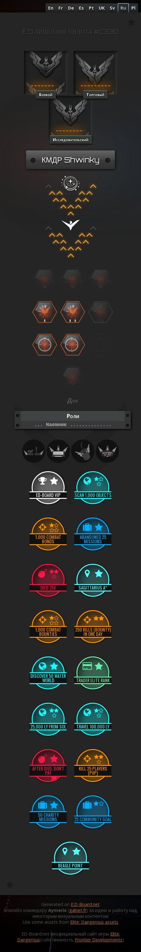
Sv (112, 8)
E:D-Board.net (85, 904)
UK (102, 8)
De (71, 8)
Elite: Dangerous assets (94, 922)
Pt (91, 8)
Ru (123, 8)
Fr (60, 8)
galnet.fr (77, 910)
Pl (133, 8)
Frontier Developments (98, 940)
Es (81, 8)
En (50, 8)
